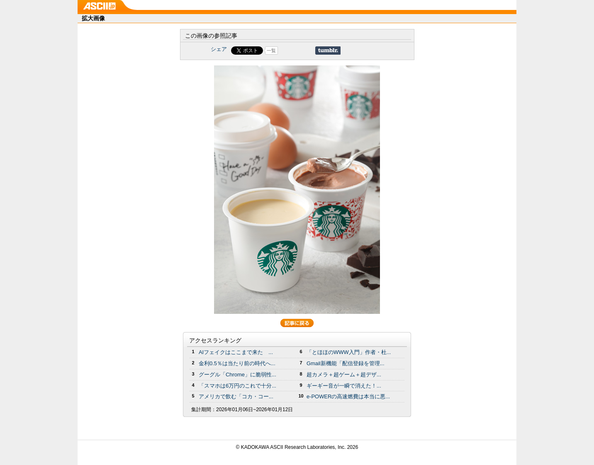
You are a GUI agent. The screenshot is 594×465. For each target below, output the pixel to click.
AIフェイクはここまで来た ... (236, 352)
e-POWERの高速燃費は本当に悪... (348, 396)
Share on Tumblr (328, 50)
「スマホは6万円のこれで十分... (237, 386)
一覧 (271, 50)
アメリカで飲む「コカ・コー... (236, 396)
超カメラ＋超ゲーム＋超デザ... (344, 374)
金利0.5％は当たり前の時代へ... (237, 363)
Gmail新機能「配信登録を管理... (346, 363)
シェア (219, 49)
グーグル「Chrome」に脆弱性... (237, 374)
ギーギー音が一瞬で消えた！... (344, 386)
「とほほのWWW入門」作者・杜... (349, 352)
